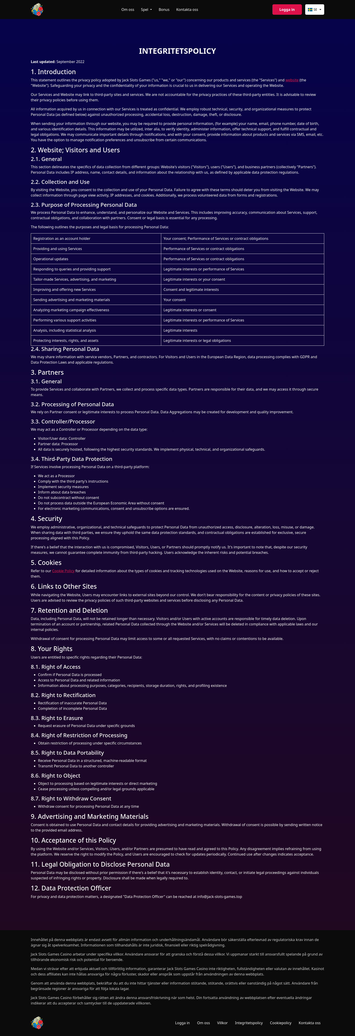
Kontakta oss (187, 9)
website (292, 80)
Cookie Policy (63, 570)
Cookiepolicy (281, 1022)
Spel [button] (145, 9)
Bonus (164, 9)
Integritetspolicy (249, 1022)
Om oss (127, 9)
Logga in (287, 9)
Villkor (222, 1022)
